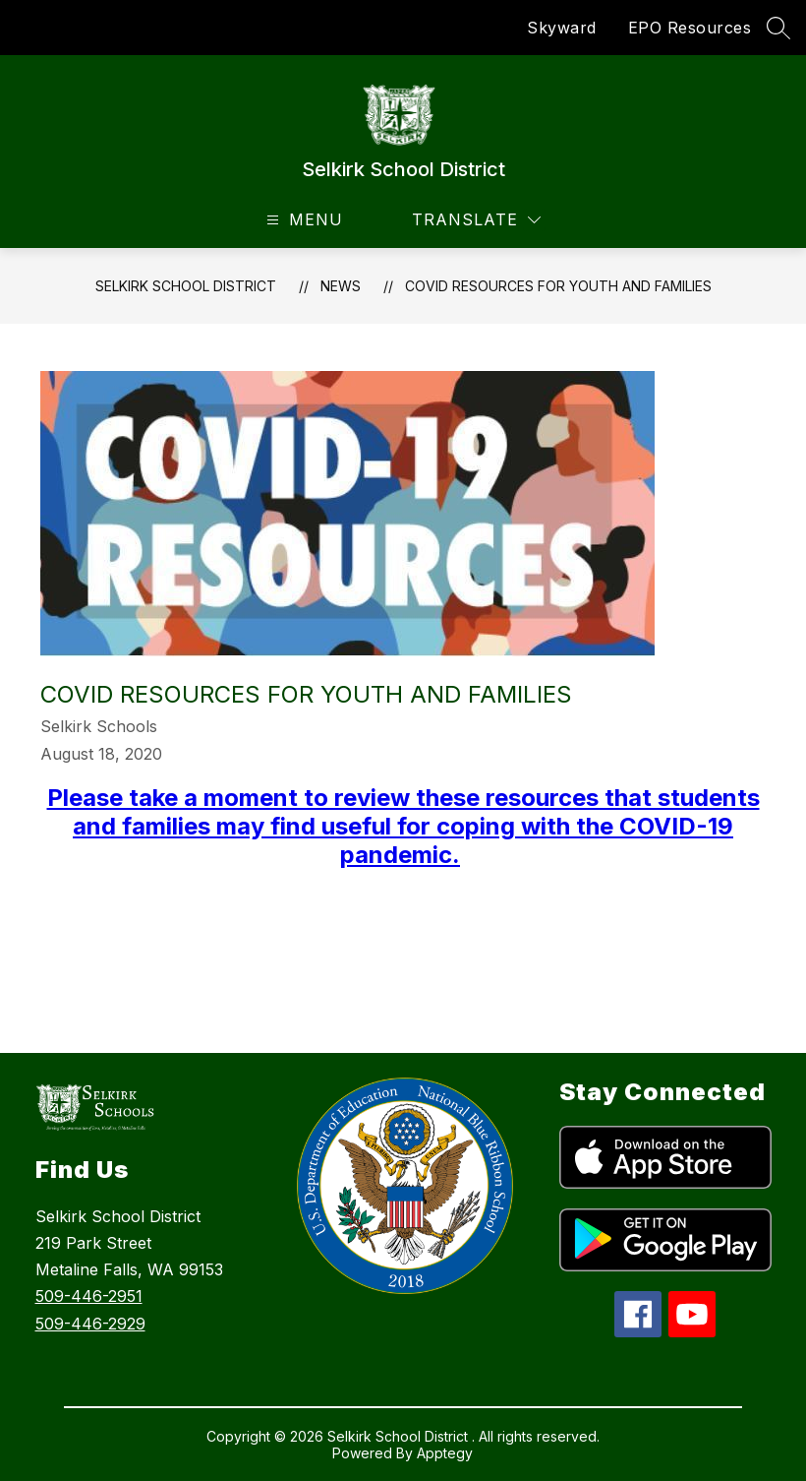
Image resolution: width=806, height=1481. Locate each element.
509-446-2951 (89, 1296)
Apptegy (445, 1453)
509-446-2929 (90, 1323)
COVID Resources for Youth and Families (558, 286)
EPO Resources (690, 27)
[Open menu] (302, 220)
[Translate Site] (476, 220)
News (340, 286)
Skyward (562, 27)
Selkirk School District (185, 286)
